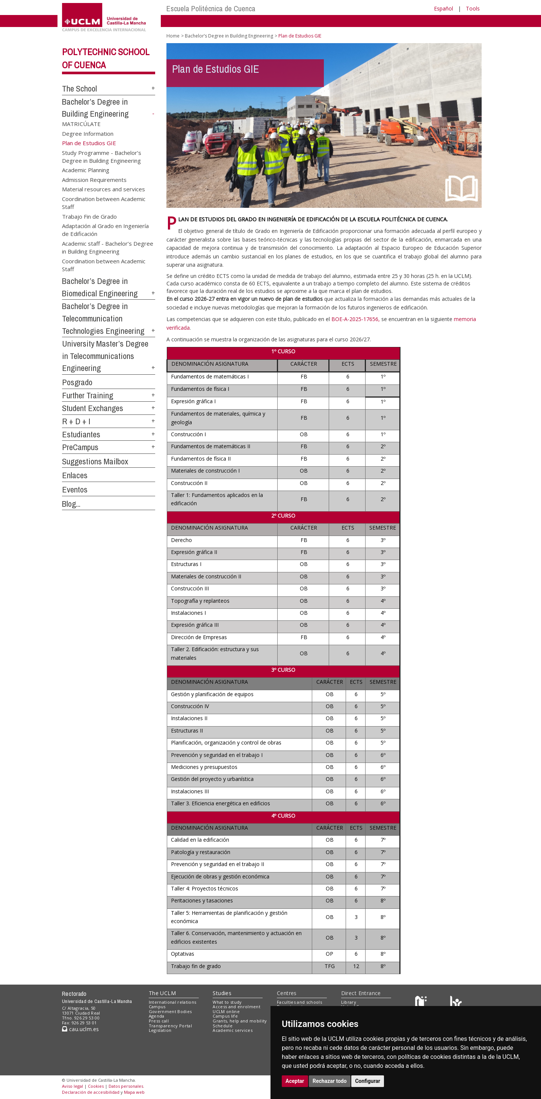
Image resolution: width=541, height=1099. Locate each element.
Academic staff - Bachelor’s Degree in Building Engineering (107, 247)
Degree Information (87, 133)
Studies (222, 993)
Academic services (232, 1030)
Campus (157, 1006)
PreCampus (80, 447)
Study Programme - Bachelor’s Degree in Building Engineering (101, 156)
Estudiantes (81, 434)
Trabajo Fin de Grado (89, 216)
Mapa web (134, 1092)
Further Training (87, 395)
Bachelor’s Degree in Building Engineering (229, 36)
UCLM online (226, 1011)
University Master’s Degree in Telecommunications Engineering (105, 356)
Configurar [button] (367, 1081)
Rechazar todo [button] (330, 1081)
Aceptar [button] (295, 1081)
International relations (172, 1002)
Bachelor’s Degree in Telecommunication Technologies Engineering (103, 318)
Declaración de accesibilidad (90, 1092)
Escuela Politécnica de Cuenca (210, 8)
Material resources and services (103, 189)
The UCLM (162, 993)
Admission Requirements (94, 179)
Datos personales (126, 1086)
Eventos (75, 489)
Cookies (96, 1086)
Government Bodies (170, 1011)
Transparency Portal (170, 1025)
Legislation (160, 1030)
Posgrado (77, 382)
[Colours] (456, 1003)
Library (348, 1002)
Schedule (223, 1025)
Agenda (157, 1016)
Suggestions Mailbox (95, 461)
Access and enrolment (236, 1006)
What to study (227, 1002)
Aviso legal (72, 1086)
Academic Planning (85, 170)
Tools (473, 8)
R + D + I (76, 421)
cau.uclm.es (80, 1029)
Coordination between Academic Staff (103, 202)
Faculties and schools (299, 1002)
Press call (159, 1021)
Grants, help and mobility (240, 1021)
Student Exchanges (92, 408)
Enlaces (75, 475)
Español (443, 8)
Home (173, 36)
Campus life (225, 1016)
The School (79, 88)
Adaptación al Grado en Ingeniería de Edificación (105, 229)
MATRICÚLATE (81, 124)
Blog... (71, 503)
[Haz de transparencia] (422, 1003)
